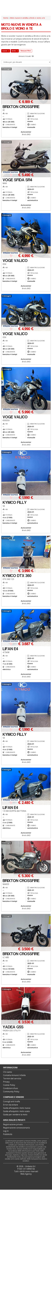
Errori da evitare (10, 1104)
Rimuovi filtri (26, 51)
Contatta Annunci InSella (14, 1075)
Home (5, 18)
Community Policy (11, 1091)
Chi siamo (7, 1072)
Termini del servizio (12, 1078)
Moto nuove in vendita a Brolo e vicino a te (27, 18)
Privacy (6, 1081)
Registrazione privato (13, 1124)
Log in (6, 1131)
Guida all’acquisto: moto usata (16, 1111)
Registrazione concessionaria (16, 1127)
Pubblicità (7, 1134)
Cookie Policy (9, 1085)
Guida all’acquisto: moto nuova (16, 1108)
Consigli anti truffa (11, 1101)
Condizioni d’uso (10, 1088)
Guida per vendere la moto (15, 1114)
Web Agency (26, 1174)
